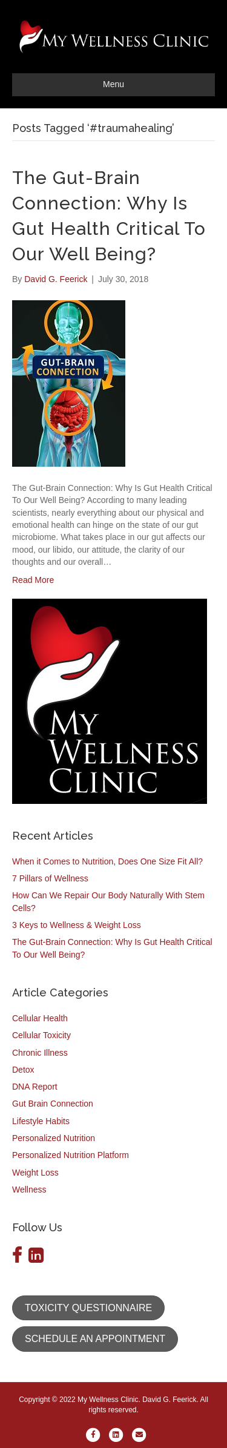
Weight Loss (35, 1172)
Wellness (29, 1189)
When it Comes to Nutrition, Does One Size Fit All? (107, 861)
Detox (23, 1069)
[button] (88, 1307)
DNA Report (35, 1086)
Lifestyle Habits (41, 1121)
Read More (33, 580)
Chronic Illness (40, 1053)
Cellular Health (40, 1018)
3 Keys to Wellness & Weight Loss (76, 925)
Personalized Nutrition (53, 1138)
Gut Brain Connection (52, 1103)
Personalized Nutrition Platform (70, 1155)
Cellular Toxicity (41, 1035)
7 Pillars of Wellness (50, 878)
